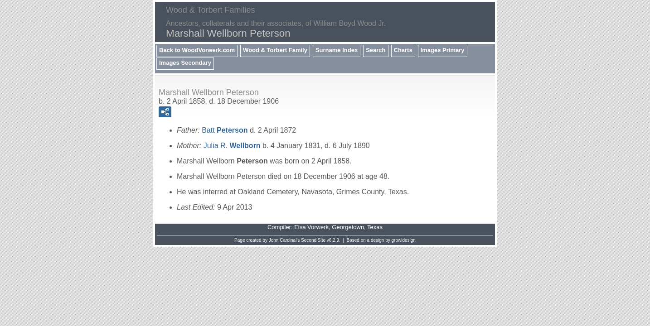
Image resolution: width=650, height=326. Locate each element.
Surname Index (336, 50)
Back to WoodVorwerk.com (197, 50)
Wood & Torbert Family (275, 50)
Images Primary (443, 50)
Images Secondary (185, 62)
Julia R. (232, 145)
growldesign (404, 240)
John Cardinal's (284, 240)
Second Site (313, 240)
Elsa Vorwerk (311, 227)
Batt (224, 130)
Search (375, 50)
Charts (403, 50)
